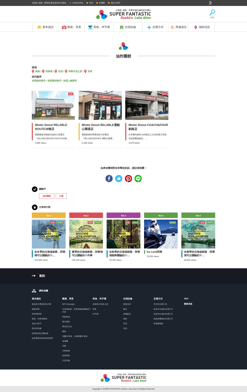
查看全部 (127, 304)
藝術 (64, 331)
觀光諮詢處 (36, 328)
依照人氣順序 (70, 80)
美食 (94, 309)
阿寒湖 (49, 71)
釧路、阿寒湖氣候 (39, 319)
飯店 (125, 309)
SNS (91, 3)
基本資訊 (45, 27)
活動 (64, 346)
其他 (125, 328)
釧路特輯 (36, 309)
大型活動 (66, 360)
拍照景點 (66, 355)
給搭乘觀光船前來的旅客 (42, 338)
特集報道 (66, 317)
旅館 (125, 319)
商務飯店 (127, 314)
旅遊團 (65, 341)
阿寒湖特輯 (36, 314)
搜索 (212, 14)
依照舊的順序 (54, 80)
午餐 (61, 196)
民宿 (125, 323)
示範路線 (66, 351)
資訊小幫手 (115, 3)
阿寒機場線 (158, 323)
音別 (60, 71)
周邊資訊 (178, 27)
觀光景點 (66, 322)
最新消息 (188, 304)
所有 (90, 71)
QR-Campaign (68, 304)
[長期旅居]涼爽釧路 (40, 333)
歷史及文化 (67, 326)
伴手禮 (95, 314)
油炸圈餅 (46, 196)
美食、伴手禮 (99, 27)
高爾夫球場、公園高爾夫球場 (74, 336)
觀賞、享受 (71, 27)
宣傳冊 (102, 3)
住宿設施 (127, 27)
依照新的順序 (38, 80)
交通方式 (155, 27)
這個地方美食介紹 (100, 304)
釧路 (37, 71)
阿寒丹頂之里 (75, 71)
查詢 (42, 275)
